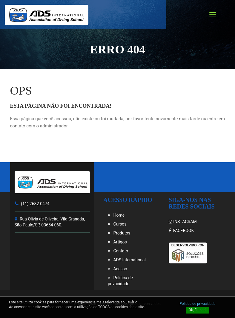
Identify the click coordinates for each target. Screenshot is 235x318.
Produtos (119, 233)
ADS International (127, 259)
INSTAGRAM (183, 221)
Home (116, 215)
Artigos (117, 242)
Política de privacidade (197, 304)
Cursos (117, 224)
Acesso (117, 268)
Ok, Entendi (198, 310)
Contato (118, 250)
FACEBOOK (181, 230)
